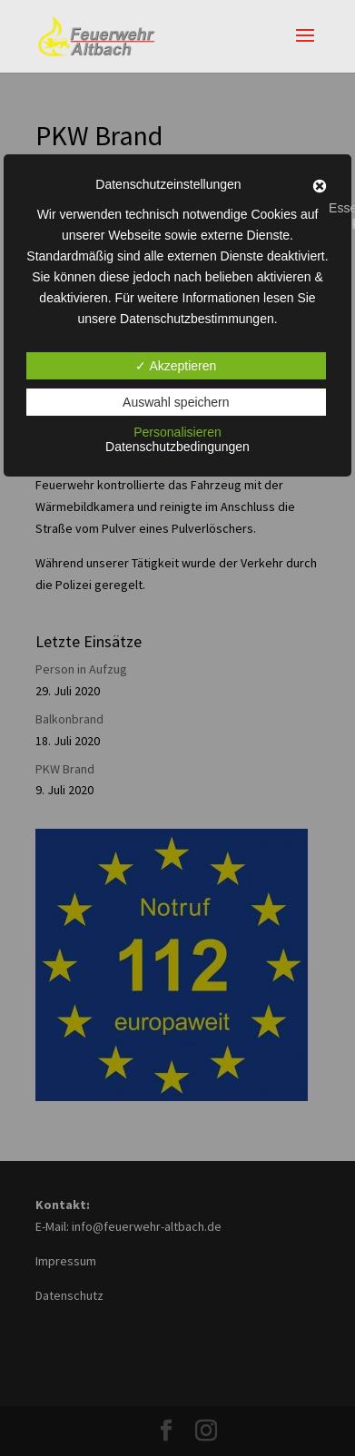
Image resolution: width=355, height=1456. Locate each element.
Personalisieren (177, 432)
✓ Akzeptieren (175, 366)
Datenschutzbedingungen (177, 446)
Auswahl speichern (176, 402)
